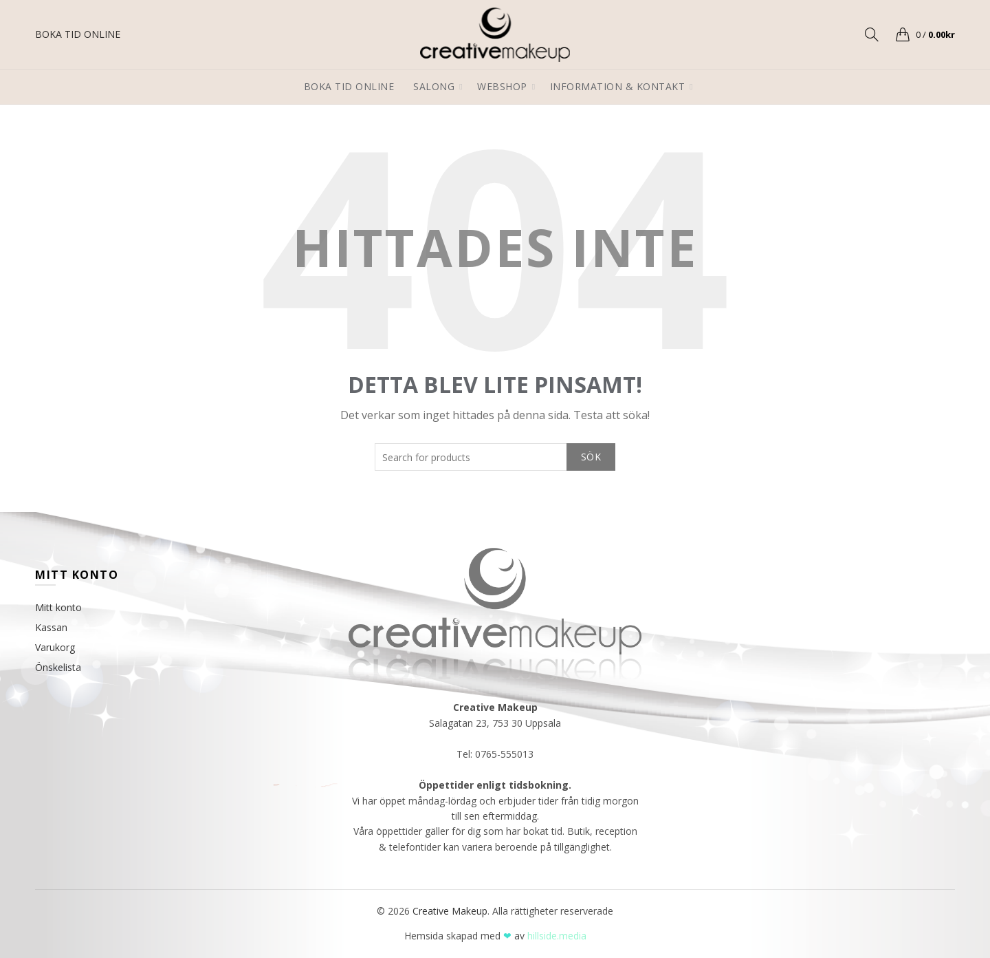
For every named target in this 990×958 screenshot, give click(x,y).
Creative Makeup (449, 910)
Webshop (502, 86)
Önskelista (58, 667)
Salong (433, 86)
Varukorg (55, 647)
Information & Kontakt (617, 86)
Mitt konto (58, 607)
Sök (591, 456)
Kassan (51, 627)
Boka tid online (349, 86)
